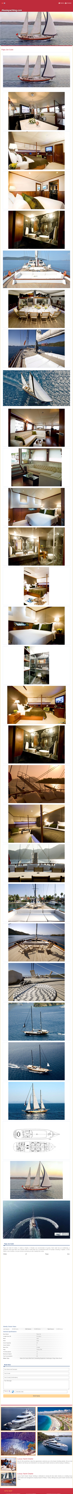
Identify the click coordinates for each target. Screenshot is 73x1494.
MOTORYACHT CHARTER (53, 1464)
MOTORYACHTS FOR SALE (54, 1467)
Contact (69, 3)
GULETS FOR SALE (11, 1469)
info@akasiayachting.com (12, 1476)
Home (62, 3)
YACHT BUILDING (10, 1467)
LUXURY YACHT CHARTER (13, 1464)
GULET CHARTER (31, 1464)
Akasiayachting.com (12, 10)
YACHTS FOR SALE (31, 1467)
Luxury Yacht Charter (25, 1429)
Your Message (36, 1355)
